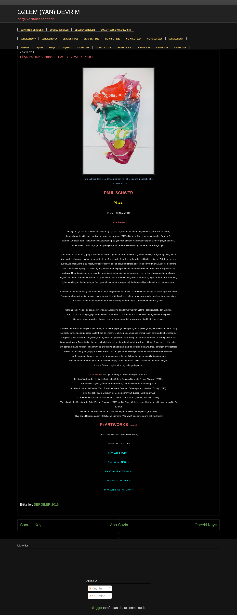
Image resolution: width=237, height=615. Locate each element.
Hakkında (25, 48)
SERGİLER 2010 (49, 39)
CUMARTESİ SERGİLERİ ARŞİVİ (116, 30)
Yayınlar (39, 48)
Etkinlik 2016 (180, 48)
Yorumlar (97, 596)
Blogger (96, 608)
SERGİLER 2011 (70, 39)
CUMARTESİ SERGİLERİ (32, 30)
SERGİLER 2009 (28, 39)
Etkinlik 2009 (83, 48)
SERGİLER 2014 (133, 39)
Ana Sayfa (119, 525)
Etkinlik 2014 (144, 48)
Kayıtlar (96, 588)
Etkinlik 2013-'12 (124, 48)
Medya (52, 48)
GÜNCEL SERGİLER (59, 30)
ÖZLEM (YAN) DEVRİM (48, 12)
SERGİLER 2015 (154, 39)
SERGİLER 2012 (91, 39)
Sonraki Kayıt (32, 525)
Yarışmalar (66, 48)
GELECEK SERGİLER (85, 30)
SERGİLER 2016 (176, 39)
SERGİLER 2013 (112, 39)
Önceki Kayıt (206, 525)
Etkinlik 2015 (162, 48)
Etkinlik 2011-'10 (103, 48)
